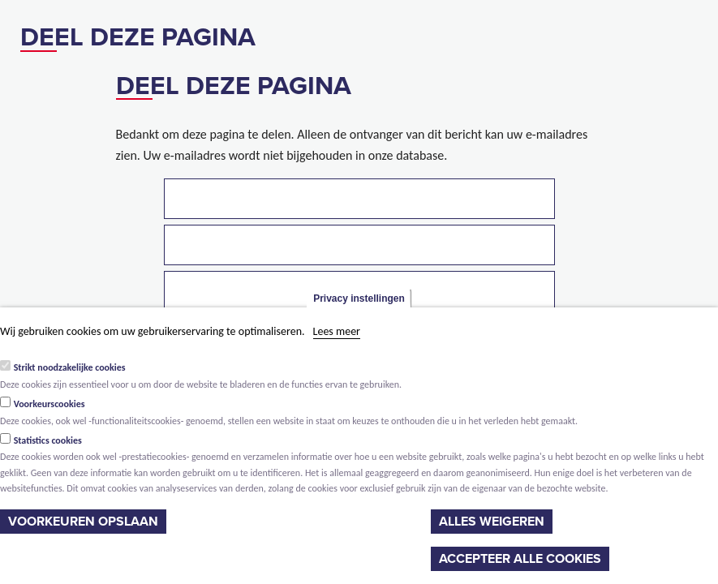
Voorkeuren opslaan (83, 521)
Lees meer (336, 331)
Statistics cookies (48, 440)
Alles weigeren (491, 521)
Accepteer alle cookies (520, 559)
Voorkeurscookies (49, 404)
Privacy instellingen (359, 298)
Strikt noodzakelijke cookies (70, 367)
